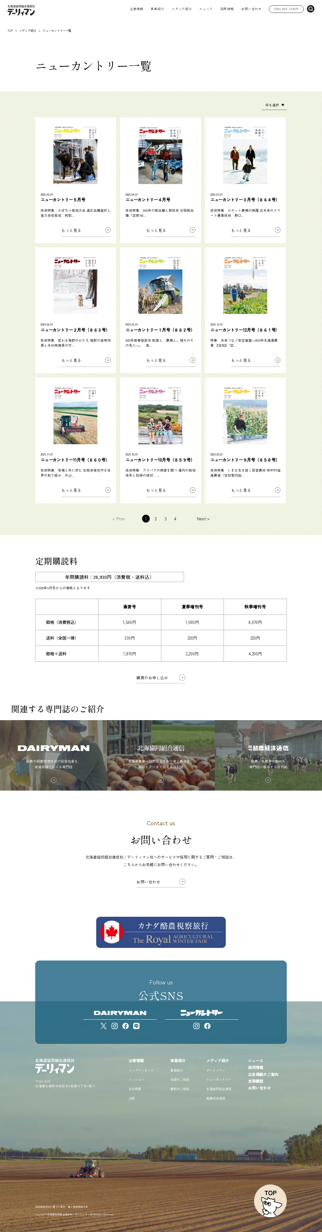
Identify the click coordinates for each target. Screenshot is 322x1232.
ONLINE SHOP (286, 8)
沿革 (132, 1098)
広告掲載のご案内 (263, 1074)
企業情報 (136, 1060)
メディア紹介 (217, 1060)
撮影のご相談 (179, 1088)
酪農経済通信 (215, 1098)
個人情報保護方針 (78, 1206)
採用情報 (227, 9)
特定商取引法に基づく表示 (50, 1206)
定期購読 (255, 1081)
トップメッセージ (141, 1070)
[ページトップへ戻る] (270, 1200)
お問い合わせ (251, 9)
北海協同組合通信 (218, 1088)
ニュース (206, 9)
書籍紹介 (176, 1070)
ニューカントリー (218, 1079)
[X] (103, 1026)
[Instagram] (114, 1026)
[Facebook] (125, 1026)
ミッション (136, 1079)
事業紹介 (178, 1060)
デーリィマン (215, 1070)
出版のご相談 (179, 1079)
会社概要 (135, 1088)
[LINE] (136, 1026)
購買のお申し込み (152, 677)
